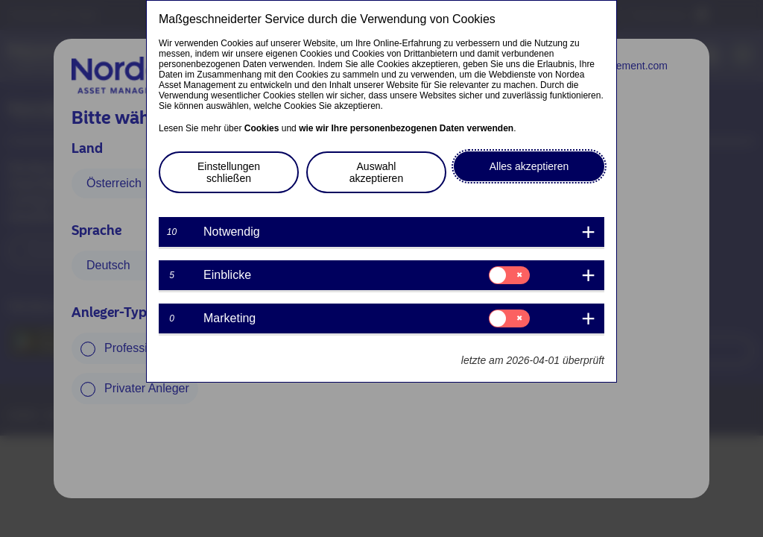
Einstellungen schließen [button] (228, 172)
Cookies (261, 128)
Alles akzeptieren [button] (529, 166)
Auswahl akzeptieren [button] (376, 172)
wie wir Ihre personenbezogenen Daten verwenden (406, 128)
